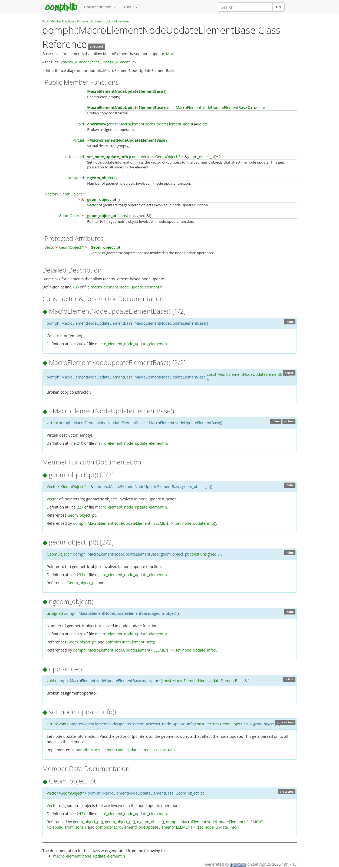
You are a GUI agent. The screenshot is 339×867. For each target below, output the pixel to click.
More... (172, 53)
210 (80, 443)
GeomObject (166, 156)
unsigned (76, 177)
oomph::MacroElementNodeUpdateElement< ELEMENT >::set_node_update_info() (144, 523)
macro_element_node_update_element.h (98, 62)
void (80, 124)
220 (80, 633)
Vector (146, 156)
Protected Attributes (90, 21)
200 (80, 343)
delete (259, 107)
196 (76, 287)
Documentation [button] (99, 6)
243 (80, 813)
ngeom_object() (150, 821)
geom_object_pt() (88, 821)
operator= (96, 124)
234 (80, 574)
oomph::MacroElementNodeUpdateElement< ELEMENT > (126, 749)
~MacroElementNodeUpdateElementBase (126, 140)
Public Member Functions (58, 21)
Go (278, 6)
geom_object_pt (201, 156)
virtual (78, 140)
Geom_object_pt (106, 247)
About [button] (130, 6)
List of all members (118, 21)
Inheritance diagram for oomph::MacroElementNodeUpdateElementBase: (109, 70)
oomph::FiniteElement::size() (130, 642)
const (170, 107)
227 (80, 507)
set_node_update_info (107, 156)
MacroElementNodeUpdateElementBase (125, 91)
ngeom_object (100, 177)
